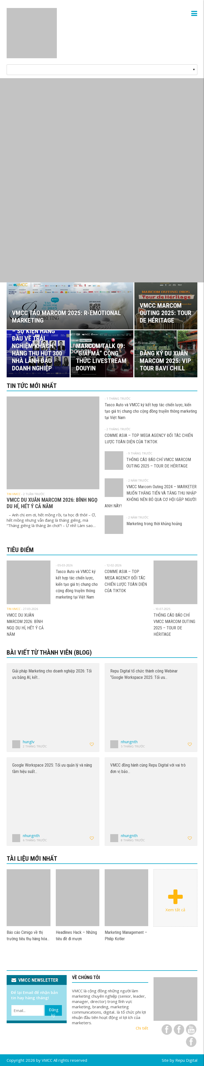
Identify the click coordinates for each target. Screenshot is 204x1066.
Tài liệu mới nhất (32, 858)
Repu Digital (186, 1060)
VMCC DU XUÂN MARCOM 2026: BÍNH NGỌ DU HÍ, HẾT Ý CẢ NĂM (52, 503)
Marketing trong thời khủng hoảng (154, 523)
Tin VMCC (13, 494)
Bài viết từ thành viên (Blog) (49, 652)
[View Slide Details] (102, 180)
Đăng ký (53, 1011)
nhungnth (129, 741)
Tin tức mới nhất (32, 386)
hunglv (29, 741)
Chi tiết (142, 1028)
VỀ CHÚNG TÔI (86, 977)
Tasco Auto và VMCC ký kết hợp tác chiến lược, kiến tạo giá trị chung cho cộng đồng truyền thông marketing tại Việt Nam (151, 411)
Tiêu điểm (20, 550)
